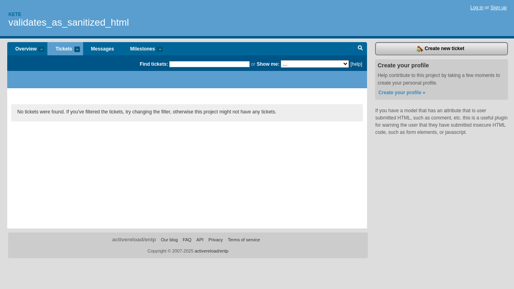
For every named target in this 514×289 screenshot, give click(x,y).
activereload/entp (134, 239)
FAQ (187, 239)
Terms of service (244, 239)
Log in (476, 7)
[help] (356, 64)
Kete (14, 14)
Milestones (142, 49)
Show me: (268, 64)
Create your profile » (401, 92)
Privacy (215, 239)
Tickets (63, 49)
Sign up (498, 7)
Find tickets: (154, 64)
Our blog (169, 239)
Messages (102, 49)
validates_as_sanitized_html (68, 22)
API (200, 239)
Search (360, 49)
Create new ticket (440, 49)
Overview (25, 49)
